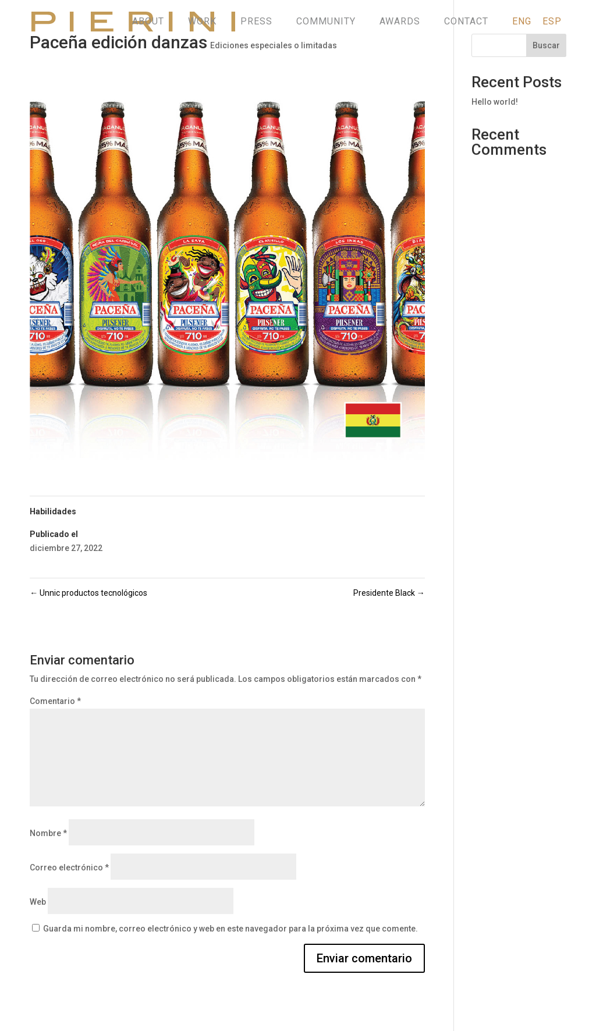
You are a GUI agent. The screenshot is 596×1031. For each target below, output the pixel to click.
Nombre (48, 833)
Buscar (546, 45)
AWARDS (399, 21)
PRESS (256, 21)
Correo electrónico (69, 867)
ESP (552, 21)
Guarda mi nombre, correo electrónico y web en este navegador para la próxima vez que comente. (230, 928)
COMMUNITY (326, 21)
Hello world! (494, 101)
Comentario (55, 701)
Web (38, 901)
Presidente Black (389, 593)
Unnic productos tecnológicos (88, 593)
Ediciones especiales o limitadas (273, 45)
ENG (521, 21)
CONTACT (466, 21)
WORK (202, 21)
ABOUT (148, 21)
